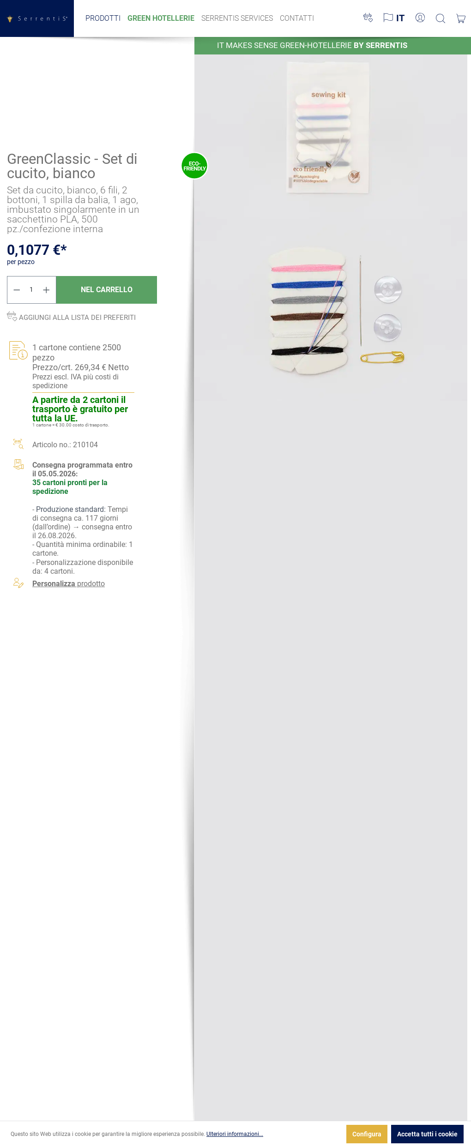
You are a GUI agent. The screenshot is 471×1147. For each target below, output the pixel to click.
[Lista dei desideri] (368, 18)
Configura (366, 1134)
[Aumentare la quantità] (46, 289)
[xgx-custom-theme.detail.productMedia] (330, 127)
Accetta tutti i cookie (427, 1134)
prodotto (68, 583)
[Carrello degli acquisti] (460, 18)
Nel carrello (107, 289)
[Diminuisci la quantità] (16, 289)
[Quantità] (32, 289)
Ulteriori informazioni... (234, 1134)
